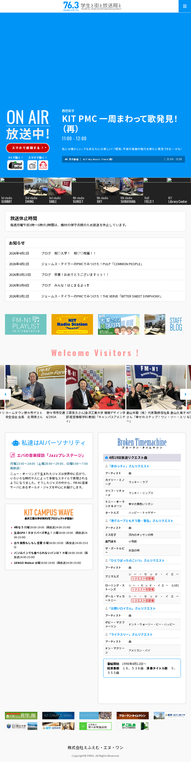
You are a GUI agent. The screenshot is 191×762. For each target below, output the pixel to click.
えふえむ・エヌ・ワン (95, 6)
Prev (5, 394)
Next (185, 394)
